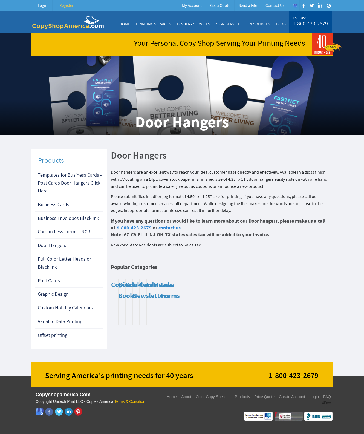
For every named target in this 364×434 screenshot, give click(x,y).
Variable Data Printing (60, 321)
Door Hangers (52, 245)
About (186, 397)
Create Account (292, 397)
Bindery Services (193, 24)
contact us (169, 228)
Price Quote (264, 397)
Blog (281, 24)
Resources (259, 24)
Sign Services (229, 24)
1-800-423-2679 (310, 23)
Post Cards (49, 280)
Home (124, 24)
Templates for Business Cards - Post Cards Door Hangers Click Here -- (70, 183)
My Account (192, 5)
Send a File (248, 5)
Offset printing (52, 335)
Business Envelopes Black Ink (68, 218)
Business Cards (53, 204)
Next (322, 268)
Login (42, 5)
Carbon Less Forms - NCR (64, 231)
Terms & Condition (130, 401)
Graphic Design (53, 294)
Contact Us (274, 5)
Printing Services (153, 24)
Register (66, 5)
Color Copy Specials (213, 397)
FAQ (327, 397)
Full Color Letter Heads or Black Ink (64, 263)
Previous (316, 268)
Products (242, 397)
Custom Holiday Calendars (65, 307)
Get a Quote (220, 5)
